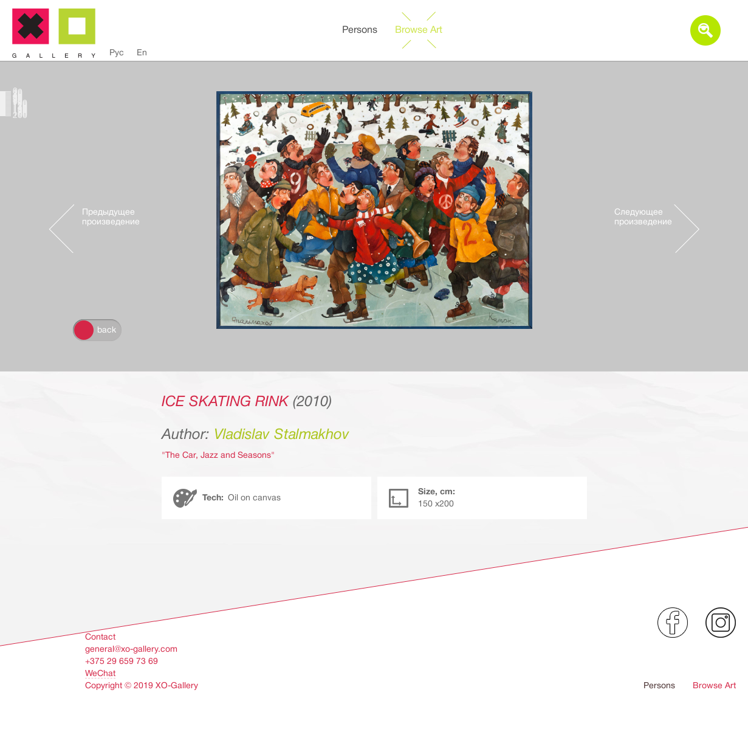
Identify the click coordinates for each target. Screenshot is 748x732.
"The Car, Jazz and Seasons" (218, 455)
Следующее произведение (643, 217)
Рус (116, 52)
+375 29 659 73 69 (121, 661)
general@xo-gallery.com (131, 649)
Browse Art (418, 29)
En (142, 52)
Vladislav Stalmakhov (281, 434)
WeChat (100, 673)
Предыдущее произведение (111, 217)
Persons (359, 29)
